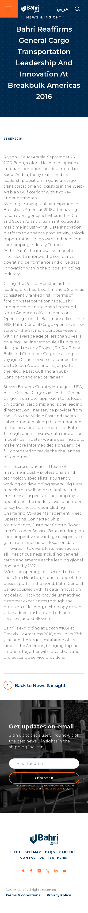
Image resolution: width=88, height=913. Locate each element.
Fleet (15, 852)
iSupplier (58, 857)
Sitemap (33, 852)
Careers (67, 852)
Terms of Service (52, 788)
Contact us (32, 857)
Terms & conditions (22, 895)
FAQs (50, 852)
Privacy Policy (26, 788)
